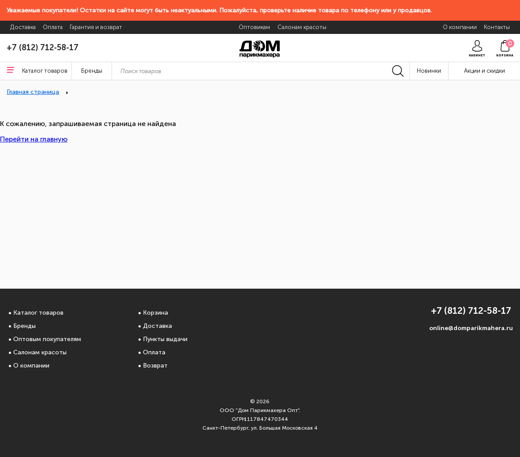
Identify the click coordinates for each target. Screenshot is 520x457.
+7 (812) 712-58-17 (43, 47)
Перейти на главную (33, 139)
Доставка (157, 326)
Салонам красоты (40, 352)
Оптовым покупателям (47, 339)
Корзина (155, 312)
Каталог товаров (38, 312)
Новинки (429, 70)
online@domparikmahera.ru (471, 328)
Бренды (24, 326)
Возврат (155, 365)
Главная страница (33, 92)
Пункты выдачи (165, 339)
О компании (31, 365)
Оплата (154, 352)
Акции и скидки (484, 70)
